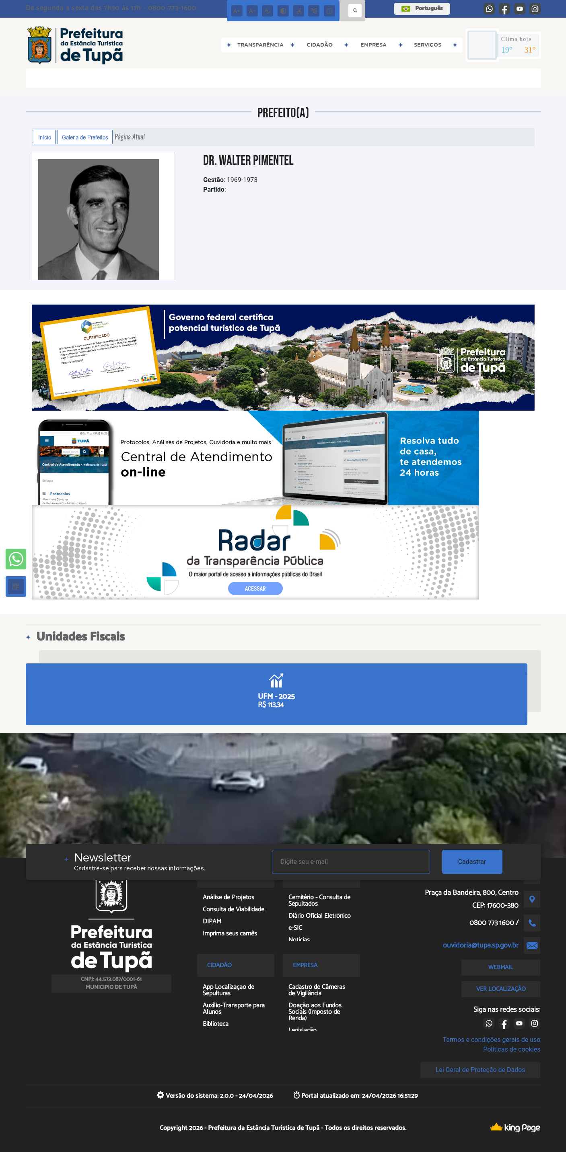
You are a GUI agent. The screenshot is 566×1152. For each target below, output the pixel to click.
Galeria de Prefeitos (85, 137)
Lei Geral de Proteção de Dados (480, 1070)
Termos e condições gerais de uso (491, 1040)
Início (44, 137)
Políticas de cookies (511, 1049)
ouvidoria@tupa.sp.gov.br (481, 945)
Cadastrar (472, 862)
